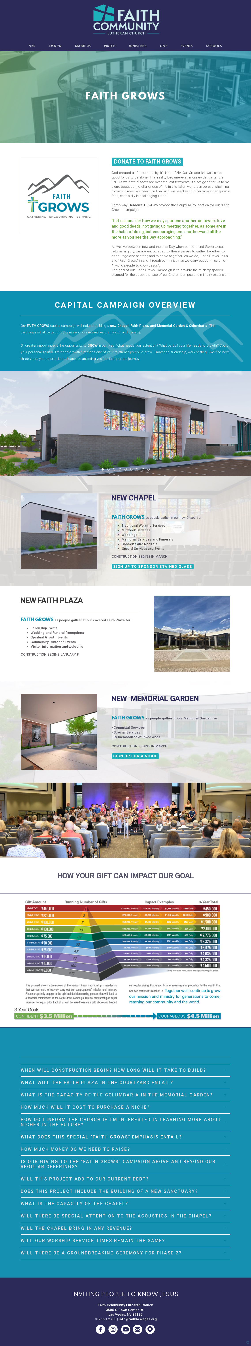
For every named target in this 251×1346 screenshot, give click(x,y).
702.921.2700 (105, 1319)
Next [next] (246, 423)
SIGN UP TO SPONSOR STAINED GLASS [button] (152, 566)
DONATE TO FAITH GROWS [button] (147, 161)
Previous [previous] (5, 423)
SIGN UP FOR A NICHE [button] (135, 756)
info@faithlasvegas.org (138, 1319)
